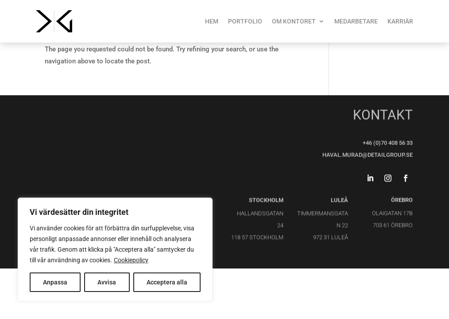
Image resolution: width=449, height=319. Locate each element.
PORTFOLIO (245, 21)
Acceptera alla (167, 282)
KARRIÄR (400, 21)
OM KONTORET (294, 21)
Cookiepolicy (131, 260)
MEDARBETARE (356, 21)
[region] (115, 249)
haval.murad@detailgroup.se (367, 154)
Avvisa (106, 282)
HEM (211, 21)
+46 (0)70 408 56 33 (388, 142)
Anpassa (55, 282)
